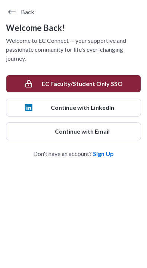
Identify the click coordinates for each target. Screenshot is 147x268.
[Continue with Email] (73, 131)
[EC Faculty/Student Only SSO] (73, 84)
